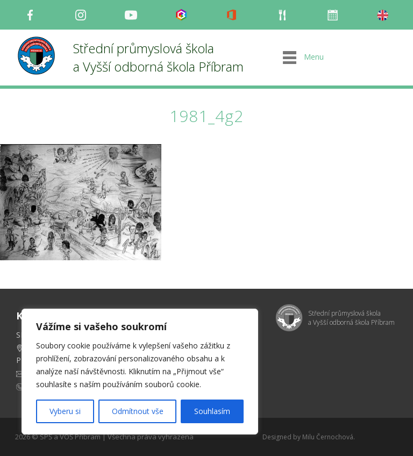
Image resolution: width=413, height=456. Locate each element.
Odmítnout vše (137, 411)
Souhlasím (212, 411)
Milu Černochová (327, 436)
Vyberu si (65, 411)
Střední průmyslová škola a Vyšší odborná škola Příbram (158, 57)
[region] (140, 371)
